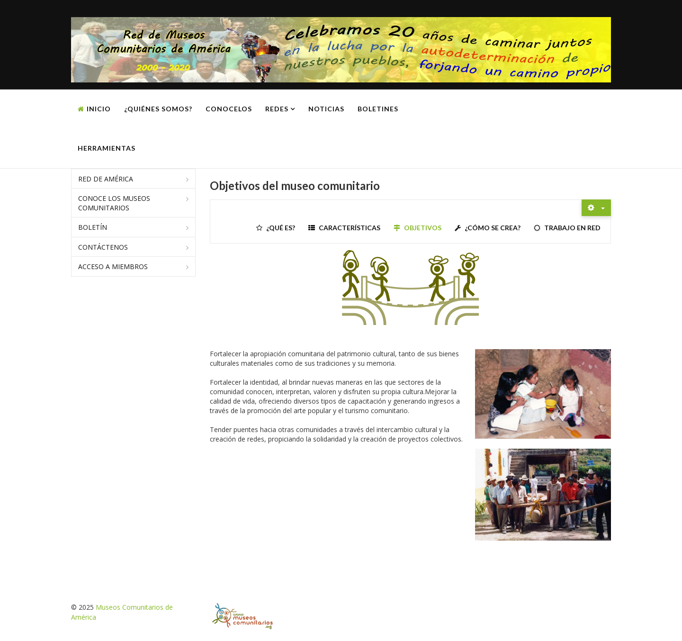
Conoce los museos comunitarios (114, 203)
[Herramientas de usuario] (596, 207)
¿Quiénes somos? (158, 109)
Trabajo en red (572, 228)
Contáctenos (103, 247)
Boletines (378, 109)
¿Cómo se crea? (492, 228)
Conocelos (229, 109)
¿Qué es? (280, 228)
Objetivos (422, 228)
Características (349, 228)
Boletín (92, 227)
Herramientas (106, 148)
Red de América (105, 178)
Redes (276, 109)
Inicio (99, 109)
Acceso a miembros (113, 266)
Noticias (326, 109)
